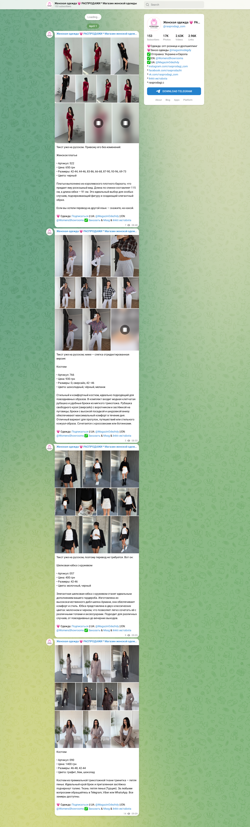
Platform (188, 100)
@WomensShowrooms (169, 58)
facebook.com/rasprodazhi (165, 70)
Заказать (94, 220)
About (158, 100)
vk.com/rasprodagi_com (163, 74)
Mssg (106, 220)
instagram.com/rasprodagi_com (168, 66)
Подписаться (80, 216)
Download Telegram (174, 91)
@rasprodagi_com (174, 26)
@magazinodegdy (180, 50)
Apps (176, 100)
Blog (168, 100)
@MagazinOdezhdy (167, 62)
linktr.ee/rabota (158, 78)
